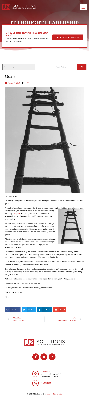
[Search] (81, 67)
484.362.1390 (46, 383)
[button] (13, 309)
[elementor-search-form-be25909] (66, 67)
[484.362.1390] (35, 383)
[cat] (18, 67)
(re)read (17, 213)
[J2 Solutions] (35, 374)
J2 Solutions (45, 371)
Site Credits (57, 394)
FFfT (27, 83)
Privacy (48, 394)
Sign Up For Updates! (68, 37)
